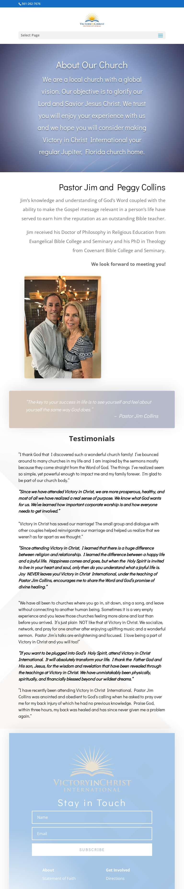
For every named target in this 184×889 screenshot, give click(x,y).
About (48, 872)
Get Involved (118, 872)
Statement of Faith (59, 881)
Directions (115, 881)
